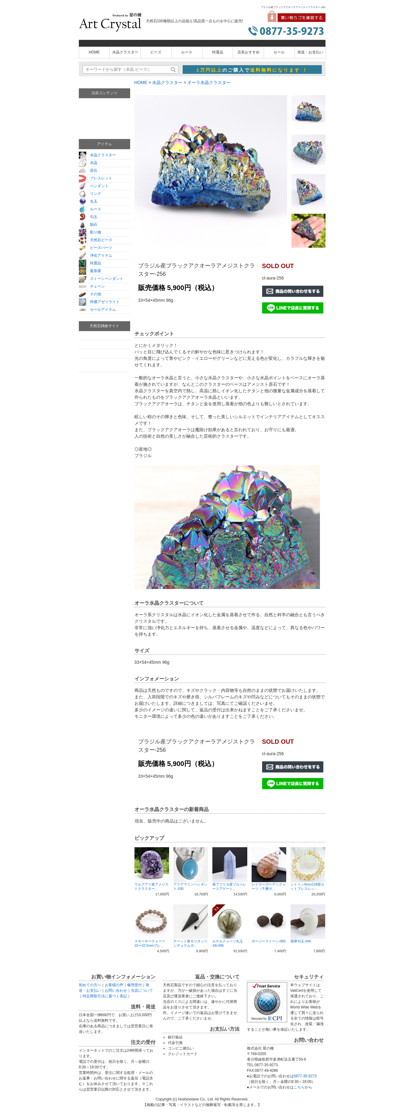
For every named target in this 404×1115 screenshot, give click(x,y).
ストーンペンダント (101, 278)
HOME (94, 52)
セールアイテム (97, 309)
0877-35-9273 (305, 1076)
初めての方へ (90, 985)
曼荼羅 (90, 271)
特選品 (217, 52)
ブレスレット (95, 178)
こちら (299, 1087)
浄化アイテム (95, 255)
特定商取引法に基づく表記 (105, 996)
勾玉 (88, 217)
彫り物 (90, 232)
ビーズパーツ (95, 248)
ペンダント (93, 186)
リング (90, 193)
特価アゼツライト (99, 302)
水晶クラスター (125, 52)
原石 (88, 170)
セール (279, 52)
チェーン (92, 286)
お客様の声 (114, 985)
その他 (90, 294)
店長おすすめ (248, 52)
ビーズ (155, 52)
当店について (142, 990)
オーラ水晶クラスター (209, 82)
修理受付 (134, 985)
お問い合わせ (116, 990)
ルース (186, 52)
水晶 (88, 163)
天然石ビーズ (95, 240)
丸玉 (88, 201)
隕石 (88, 224)
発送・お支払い (310, 52)
